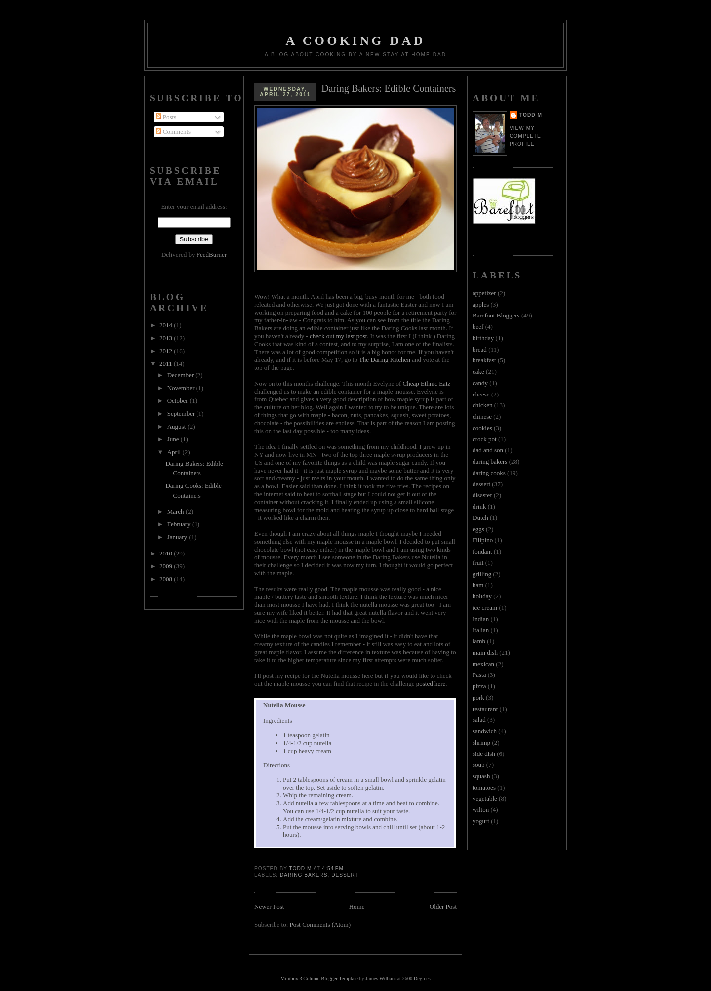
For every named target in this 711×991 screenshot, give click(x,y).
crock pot (485, 439)
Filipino (483, 540)
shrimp (481, 742)
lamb (479, 641)
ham (478, 585)
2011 (166, 363)
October (178, 400)
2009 (166, 566)
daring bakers (303, 875)
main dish (485, 652)
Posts (166, 116)
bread (480, 349)
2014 (166, 325)
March (176, 511)
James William (380, 978)
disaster (482, 495)
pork (478, 697)
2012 (166, 351)
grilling (482, 574)
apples (481, 304)
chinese (482, 416)
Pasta (479, 674)
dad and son (488, 450)
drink (479, 506)
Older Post (443, 906)
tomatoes (484, 787)
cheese (481, 394)
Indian (481, 619)
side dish (484, 753)
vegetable (485, 798)
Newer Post (269, 906)
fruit (478, 562)
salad (479, 719)
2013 (166, 338)
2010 (166, 553)
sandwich (485, 731)
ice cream (485, 607)
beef (478, 326)
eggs (478, 529)
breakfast (484, 360)
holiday (482, 596)
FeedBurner (212, 254)
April (175, 452)
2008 (166, 579)
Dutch (480, 517)
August (177, 426)
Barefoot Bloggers (496, 315)
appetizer (484, 293)
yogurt (481, 821)
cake (478, 371)
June (174, 439)
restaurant (485, 709)
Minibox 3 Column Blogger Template (319, 978)
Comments (173, 131)
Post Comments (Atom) (320, 924)
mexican (483, 664)
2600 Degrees (416, 978)
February (179, 524)
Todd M (530, 115)
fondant (482, 551)
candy (480, 383)
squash (481, 776)
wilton (481, 809)
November (181, 388)
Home (357, 906)
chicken (482, 405)
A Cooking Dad (356, 41)
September (182, 413)
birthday (483, 338)
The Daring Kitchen (384, 359)
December (181, 375)
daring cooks (489, 472)
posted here (431, 683)
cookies (482, 428)
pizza (479, 686)
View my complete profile (525, 136)
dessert (344, 875)
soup (479, 764)
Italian (481, 630)
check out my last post (338, 336)
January (178, 537)
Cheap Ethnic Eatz (427, 383)
